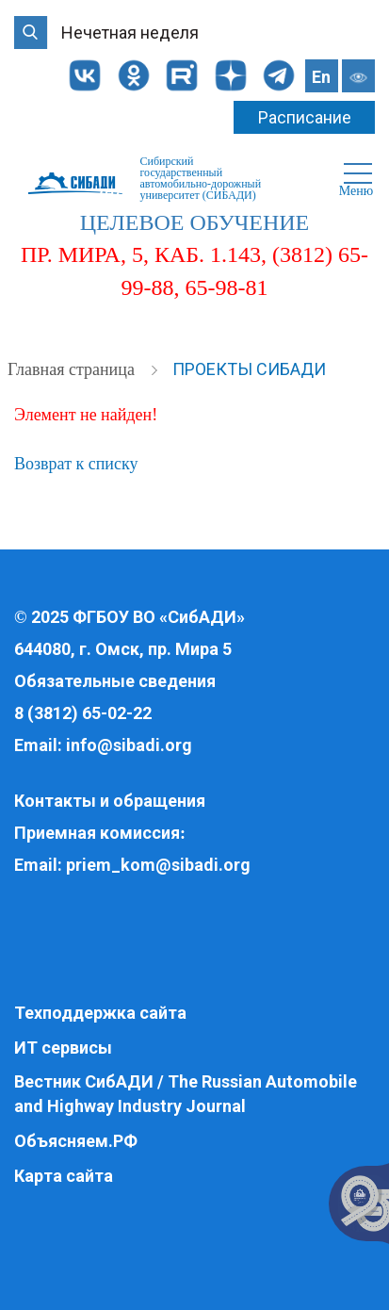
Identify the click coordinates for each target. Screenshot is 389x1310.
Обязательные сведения (115, 681)
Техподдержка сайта (100, 1013)
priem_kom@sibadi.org (158, 865)
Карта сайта (63, 1176)
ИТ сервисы (63, 1047)
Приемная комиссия (97, 833)
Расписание (304, 117)
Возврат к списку (76, 463)
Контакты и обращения (109, 801)
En (321, 77)
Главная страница (73, 369)
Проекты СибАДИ (249, 369)
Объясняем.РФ (76, 1141)
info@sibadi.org (129, 745)
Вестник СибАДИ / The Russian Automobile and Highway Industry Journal (185, 1094)
